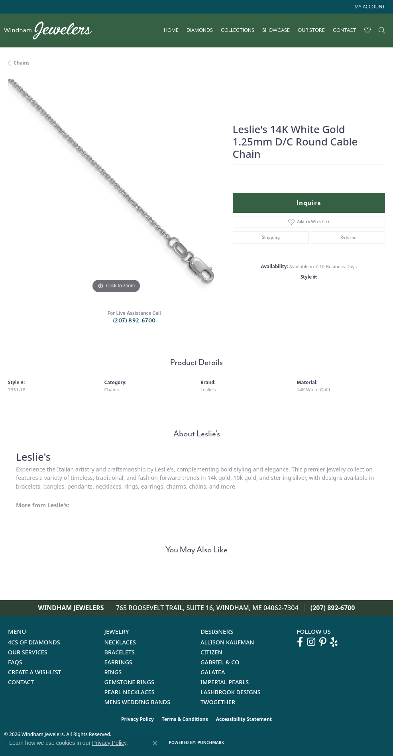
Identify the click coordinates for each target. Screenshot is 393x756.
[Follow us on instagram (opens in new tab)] (311, 642)
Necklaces (120, 642)
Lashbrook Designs (230, 692)
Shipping (271, 237)
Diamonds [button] (200, 30)
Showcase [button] (276, 30)
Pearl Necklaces (129, 692)
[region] (116, 187)
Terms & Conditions (185, 719)
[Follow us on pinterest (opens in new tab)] (322, 642)
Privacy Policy (137, 719)
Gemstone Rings (129, 682)
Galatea (212, 672)
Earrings (118, 662)
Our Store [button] (311, 30)
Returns (348, 237)
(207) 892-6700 (134, 320)
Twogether (217, 702)
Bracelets (119, 652)
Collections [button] (237, 30)
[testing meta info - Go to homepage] (52, 30)
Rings (113, 672)
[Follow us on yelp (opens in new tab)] (334, 642)
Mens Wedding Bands (137, 702)
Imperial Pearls (224, 682)
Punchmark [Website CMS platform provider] (211, 742)
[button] (369, 7)
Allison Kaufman (227, 642)
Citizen (211, 652)
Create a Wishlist (34, 672)
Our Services (27, 652)
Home (171, 30)
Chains (21, 62)
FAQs (15, 662)
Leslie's (208, 390)
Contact (344, 30)
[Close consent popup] (155, 743)
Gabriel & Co (219, 662)
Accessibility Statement (244, 719)
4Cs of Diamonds (34, 642)
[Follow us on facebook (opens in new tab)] (300, 642)
